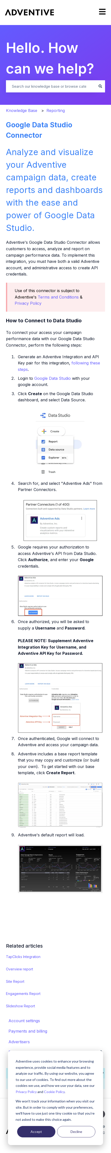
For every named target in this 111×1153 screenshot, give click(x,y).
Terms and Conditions (58, 297)
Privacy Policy (26, 1092)
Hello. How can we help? (50, 58)
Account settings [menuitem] (24, 1020)
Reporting (55, 110)
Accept (36, 1131)
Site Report (15, 981)
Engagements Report (23, 993)
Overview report (19, 969)
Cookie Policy (54, 1092)
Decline (76, 1131)
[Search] (100, 86)
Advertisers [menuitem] (19, 1041)
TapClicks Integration (23, 957)
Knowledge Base (21, 110)
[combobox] (51, 86)
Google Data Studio (52, 378)
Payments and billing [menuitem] (27, 1031)
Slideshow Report (20, 1006)
